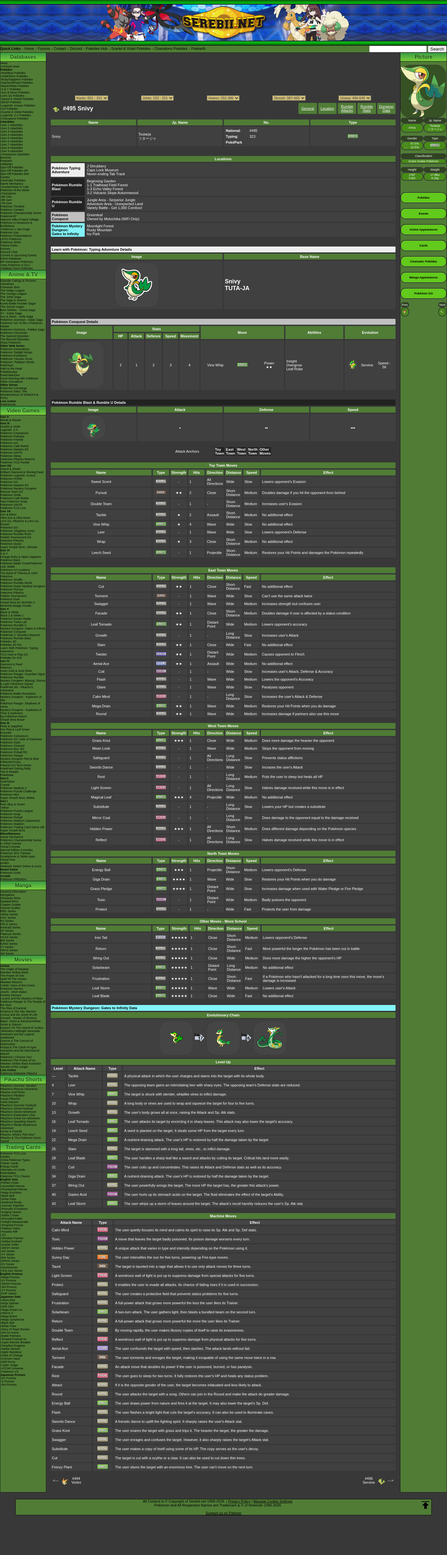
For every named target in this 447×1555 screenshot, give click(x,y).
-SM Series (7, 1251)
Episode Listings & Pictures (18, 280)
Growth (101, 635)
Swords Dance (101, 767)
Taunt (56, 1266)
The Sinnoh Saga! (12, 306)
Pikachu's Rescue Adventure (18, 1089)
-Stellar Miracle (10, 1348)
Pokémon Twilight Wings (16, 352)
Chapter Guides (10, 904)
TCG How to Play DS (14, 654)
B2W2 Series (9, 943)
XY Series (6, 947)
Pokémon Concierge (13, 388)
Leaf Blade (101, 996)
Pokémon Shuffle (11, 579)
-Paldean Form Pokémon (16, 268)
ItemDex (5, 157)
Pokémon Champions (14, 433)
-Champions (8, 193)
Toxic (101, 900)
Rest (101, 777)
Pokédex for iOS (11, 657)
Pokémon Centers (12, 209)
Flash (101, 679)
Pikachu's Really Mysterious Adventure (18, 1126)
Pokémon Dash (10, 742)
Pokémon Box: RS (12, 749)
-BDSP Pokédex (11, 102)
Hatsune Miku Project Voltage (19, 219)
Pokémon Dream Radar (15, 618)
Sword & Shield (10, 469)
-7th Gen (6, 203)
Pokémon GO (9, 443)
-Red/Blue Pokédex (13, 73)
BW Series (7, 940)
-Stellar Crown (9, 1215)
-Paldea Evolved (11, 1241)
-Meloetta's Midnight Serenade (20, 1031)
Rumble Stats (367, 108)
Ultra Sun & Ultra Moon (15, 517)
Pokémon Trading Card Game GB (22, 827)
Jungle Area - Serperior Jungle (111, 200)
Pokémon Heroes (11, 988)
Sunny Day (60, 1257)
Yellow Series (9, 914)
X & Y (4, 553)
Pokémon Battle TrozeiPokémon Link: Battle (21, 565)
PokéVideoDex (10, 375)
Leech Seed (101, 553)
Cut (101, 586)
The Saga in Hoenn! (13, 300)
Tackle (101, 515)
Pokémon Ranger (11, 755)
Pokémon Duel (10, 599)
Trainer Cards (9, 1163)
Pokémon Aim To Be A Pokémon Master (21, 324)
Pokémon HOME (11, 478)
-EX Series (7, 1264)
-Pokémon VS (9, 1371)
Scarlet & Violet (10, 426)
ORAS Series (9, 950)
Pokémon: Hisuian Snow (16, 358)
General (307, 108)
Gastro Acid (77, 1194)
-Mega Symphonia (12, 1319)
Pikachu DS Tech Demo (15, 765)
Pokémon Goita (10, 872)
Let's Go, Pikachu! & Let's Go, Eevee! (19, 522)
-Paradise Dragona (12, 1345)
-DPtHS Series (10, 1261)
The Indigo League (12, 290)
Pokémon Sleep (10, 456)
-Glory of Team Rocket (14, 1329)
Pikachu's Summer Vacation (18, 1085)
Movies (23, 959)
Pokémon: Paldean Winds (17, 362)
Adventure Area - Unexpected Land (115, 204)
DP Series (6, 930)
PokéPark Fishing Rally (15, 768)
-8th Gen (6, 200)
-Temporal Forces (11, 1225)
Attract (57, 1385)
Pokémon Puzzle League (16, 811)
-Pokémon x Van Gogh (15, 229)
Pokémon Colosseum (14, 736)
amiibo (4, 863)
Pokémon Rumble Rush (15, 534)
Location (327, 108)
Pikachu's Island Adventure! (18, 1111)
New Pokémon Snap (13, 501)
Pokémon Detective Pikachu (18, 1073)
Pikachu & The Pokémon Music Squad (20, 1139)
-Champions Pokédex (14, 118)
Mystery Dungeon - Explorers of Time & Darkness (21, 711)
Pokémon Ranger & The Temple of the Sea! (22, 1003)
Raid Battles (8, 1173)
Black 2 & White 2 (11, 615)
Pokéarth (198, 48)
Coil (101, 671)
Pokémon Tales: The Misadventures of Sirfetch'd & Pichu (19, 395)
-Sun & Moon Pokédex (15, 92)
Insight (291, 361)
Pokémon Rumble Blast (15, 638)
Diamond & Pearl (11, 664)
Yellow (4, 807)
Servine (367, 365)
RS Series (7, 921)
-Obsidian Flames (11, 1238)
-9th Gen (6, 196)
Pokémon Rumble (12, 677)
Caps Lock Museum (103, 170)
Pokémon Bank (10, 560)
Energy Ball (101, 870)
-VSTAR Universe (11, 1368)
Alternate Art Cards (12, 1169)
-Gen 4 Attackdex (11, 134)
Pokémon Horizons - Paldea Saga (22, 329)
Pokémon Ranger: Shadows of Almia (20, 705)
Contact (60, 48)
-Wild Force (7, 1362)
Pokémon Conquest (13, 631)
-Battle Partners (10, 1335)
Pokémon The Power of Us (17, 1060)
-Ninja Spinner (9, 1303)
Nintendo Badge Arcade (15, 605)
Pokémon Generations (15, 349)
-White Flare (8, 1199)
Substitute (101, 807)
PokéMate (7, 775)
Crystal (4, 784)
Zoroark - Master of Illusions (18, 1018)
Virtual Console (10, 846)
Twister (101, 654)
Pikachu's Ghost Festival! (16, 1108)
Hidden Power (101, 829)
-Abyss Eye (7, 1300)
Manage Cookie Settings (273, 1501)
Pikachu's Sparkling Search (18, 1121)
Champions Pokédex (171, 48)
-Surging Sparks (11, 1212)
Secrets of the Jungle (14, 1066)
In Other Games (10, 843)
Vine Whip (215, 365)
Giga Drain (101, 879)
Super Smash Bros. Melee (17, 797)
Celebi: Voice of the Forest (17, 985)
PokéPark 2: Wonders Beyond (19, 635)
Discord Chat (8, 252)
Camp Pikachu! (10, 1098)
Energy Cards (9, 1166)
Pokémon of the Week (14, 190)
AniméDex (7, 284)
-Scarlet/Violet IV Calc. (15, 187)
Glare (101, 687)
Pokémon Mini (9, 794)
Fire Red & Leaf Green (15, 729)
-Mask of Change (11, 1355)
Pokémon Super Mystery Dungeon (22, 586)
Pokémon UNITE (11, 452)
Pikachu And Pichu (12, 1092)
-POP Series (8, 1293)
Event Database (10, 258)
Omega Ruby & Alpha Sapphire (20, 556)
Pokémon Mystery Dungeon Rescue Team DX (18, 490)
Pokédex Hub (97, 48)
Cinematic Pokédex (13, 180)
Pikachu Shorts (23, 1079)
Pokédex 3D (8, 641)
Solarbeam (100, 967)
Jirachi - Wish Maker (13, 992)
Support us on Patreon (223, 1513)
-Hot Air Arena (9, 1332)
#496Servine (369, 1480)
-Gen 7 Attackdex (11, 144)
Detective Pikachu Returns (17, 459)
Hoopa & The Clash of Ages (18, 1047)
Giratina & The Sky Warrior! (18, 1011)
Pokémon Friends (11, 439)
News (4, 63)
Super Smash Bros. (13, 830)
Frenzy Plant (62, 1467)
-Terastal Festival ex (13, 1339)
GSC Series (8, 917)
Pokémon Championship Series (20, 213)
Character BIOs (10, 898)
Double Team (101, 504)
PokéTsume (8, 404)
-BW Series (7, 1257)
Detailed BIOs (9, 901)
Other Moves (265, 451)
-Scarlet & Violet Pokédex (17, 112)
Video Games (23, 410)
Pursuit (101, 493)
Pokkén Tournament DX (15, 537)
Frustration (101, 979)
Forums (44, 48)
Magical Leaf (101, 797)
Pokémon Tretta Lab (13, 622)
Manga (23, 885)
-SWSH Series (9, 1248)
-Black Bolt (7, 1195)
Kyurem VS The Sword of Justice (21, 1027)
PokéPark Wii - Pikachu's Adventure (16, 689)
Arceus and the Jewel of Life (18, 1014)
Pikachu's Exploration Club (17, 1115)
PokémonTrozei (10, 762)
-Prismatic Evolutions (14, 1208)
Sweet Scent (101, 482)
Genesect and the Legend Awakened (17, 1036)
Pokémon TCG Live (13, 508)
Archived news (10, 66)
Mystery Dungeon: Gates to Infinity (22, 628)
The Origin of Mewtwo (14, 969)
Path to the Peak (11, 368)
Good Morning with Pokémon (19, 378)
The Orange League (13, 293)
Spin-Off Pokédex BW (14, 174)
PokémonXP (8, 216)
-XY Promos (8, 1290)
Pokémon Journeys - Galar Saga (21, 319)
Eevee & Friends (11, 1131)
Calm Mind (101, 697)
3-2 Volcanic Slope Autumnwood (112, 193)
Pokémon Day (9, 232)
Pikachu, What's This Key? (17, 1134)
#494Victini (76, 1480)
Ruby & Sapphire (11, 726)
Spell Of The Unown (13, 979)
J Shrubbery (96, 166)
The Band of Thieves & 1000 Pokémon (18, 575)
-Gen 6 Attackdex (11, 141)
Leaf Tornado (101, 624)
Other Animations (11, 381)
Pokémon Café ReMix (14, 446)
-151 (3, 1235)
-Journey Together (12, 1205)
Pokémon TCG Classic (15, 1176)
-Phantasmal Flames (13, 1189)
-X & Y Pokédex (10, 89)
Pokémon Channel (12, 745)
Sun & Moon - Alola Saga (16, 316)
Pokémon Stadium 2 (13, 788)
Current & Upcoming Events (18, 255)
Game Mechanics (11, 183)
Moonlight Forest (100, 226)
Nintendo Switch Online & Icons (20, 866)
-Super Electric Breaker (15, 1342)
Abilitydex (6, 164)
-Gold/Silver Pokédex (14, 76)
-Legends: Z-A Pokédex (15, 115)
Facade (101, 613)
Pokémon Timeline (12, 206)
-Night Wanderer (11, 1352)
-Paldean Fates (10, 1228)
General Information (13, 891)
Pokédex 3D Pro (11, 644)
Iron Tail (101, 938)
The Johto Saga (10, 297)
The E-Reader (9, 771)
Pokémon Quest (11, 543)
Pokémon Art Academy (15, 570)
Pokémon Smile (10, 495)
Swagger (101, 604)
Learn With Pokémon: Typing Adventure (19, 649)
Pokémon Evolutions (13, 355)
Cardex (5, 177)
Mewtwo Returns (11, 982)
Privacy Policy (239, 1501)
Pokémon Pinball (11, 817)
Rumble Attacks (347, 108)
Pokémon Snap (10, 814)
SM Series (7, 953)
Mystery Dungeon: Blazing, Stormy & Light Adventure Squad (23, 682)
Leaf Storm (101, 988)
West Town (241, 451)
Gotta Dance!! (9, 1102)
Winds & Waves (10, 420)
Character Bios (10, 287)
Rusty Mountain (99, 230)
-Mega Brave (8, 1316)
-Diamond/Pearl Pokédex (16, 82)
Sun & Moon (8, 514)
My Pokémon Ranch (13, 716)
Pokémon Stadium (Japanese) (20, 820)
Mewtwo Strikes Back (14, 972)
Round (101, 714)
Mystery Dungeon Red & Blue (19, 758)
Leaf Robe (294, 369)
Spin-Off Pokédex (11, 167)
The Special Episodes (14, 336)
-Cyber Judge (9, 1365)
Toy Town (219, 451)
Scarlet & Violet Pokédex (131, 48)
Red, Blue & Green (12, 804)
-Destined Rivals (11, 1202)
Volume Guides (10, 908)
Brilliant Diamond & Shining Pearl (22, 472)
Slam (101, 645)
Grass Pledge (101, 889)
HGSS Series (9, 937)
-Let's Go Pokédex (12, 95)
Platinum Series (10, 934)
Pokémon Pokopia (12, 436)
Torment (101, 596)
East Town (230, 451)
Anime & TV (23, 274)
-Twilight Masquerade (14, 1221)
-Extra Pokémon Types (15, 1160)
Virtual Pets (7, 859)
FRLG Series (8, 924)
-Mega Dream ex (11, 1309)
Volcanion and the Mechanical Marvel (19, 1052)
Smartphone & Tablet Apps (17, 856)
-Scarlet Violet (9, 1244)
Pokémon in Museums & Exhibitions (16, 224)
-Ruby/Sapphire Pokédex (16, 79)
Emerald (5, 732)
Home (29, 48)
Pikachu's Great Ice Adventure (20, 1118)
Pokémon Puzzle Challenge (18, 791)
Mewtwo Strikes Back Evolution (20, 1063)
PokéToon (6, 365)
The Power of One (12, 975)
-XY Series (7, 1254)
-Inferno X (6, 1313)
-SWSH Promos (10, 1283)
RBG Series (8, 911)
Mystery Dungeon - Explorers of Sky (21, 698)
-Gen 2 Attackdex (11, 128)
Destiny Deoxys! (11, 995)
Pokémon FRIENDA (13, 879)
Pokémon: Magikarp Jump (17, 530)
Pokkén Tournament (13, 596)
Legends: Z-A (9, 429)
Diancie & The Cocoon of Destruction (16, 1042)
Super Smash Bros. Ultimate (18, 547)
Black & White (9, 612)
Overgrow (294, 365)
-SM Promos (8, 1287)
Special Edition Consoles (16, 850)
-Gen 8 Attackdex (11, 147)
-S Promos (7, 1381)
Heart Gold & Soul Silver (16, 670)
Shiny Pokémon (10, 342)
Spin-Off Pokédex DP (14, 170)
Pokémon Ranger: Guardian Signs (22, 674)
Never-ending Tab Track (106, 174)
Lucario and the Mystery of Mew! (21, 998)
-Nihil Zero (7, 1306)
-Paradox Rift (9, 1231)
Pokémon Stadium (12, 824)
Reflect (101, 840)
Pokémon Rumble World (16, 583)
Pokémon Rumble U (13, 625)
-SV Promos (8, 1280)
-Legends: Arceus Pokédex (18, 105)
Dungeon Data (386, 108)
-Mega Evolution (11, 1192)
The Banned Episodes (14, 339)
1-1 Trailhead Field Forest (107, 185)
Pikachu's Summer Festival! (18, 1105)
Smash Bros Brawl (12, 719)
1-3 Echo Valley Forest (105, 189)
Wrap (101, 542)
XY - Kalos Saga (11, 313)
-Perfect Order (9, 1182)
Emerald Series (10, 927)
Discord (76, 48)
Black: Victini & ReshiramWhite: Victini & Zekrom (20, 1023)
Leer (101, 532)
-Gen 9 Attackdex (11, 151)
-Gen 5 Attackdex (11, 138)
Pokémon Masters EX (14, 449)
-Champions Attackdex (15, 154)
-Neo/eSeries (9, 1267)
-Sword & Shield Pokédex (17, 99)
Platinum (6, 667)
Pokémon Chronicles (13, 332)
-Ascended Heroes (12, 1186)
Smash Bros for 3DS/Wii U (17, 602)
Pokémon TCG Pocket (14, 462)
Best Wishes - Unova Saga (18, 310)
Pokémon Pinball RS (13, 752)
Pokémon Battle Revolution (18, 693)
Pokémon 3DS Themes (15, 853)
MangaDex (7, 895)
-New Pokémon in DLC (15, 265)
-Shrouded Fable (11, 1218)
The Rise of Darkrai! (13, 1008)
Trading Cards (23, 1147)
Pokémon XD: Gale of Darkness (21, 739)
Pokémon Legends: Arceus (18, 475)
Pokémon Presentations (16, 235)
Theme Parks (9, 245)
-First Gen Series (11, 1270)
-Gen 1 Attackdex (11, 125)
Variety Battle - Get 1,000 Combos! (114, 208)
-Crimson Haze (10, 1358)
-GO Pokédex (9, 108)
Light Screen (101, 788)
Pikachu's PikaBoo (12, 1095)
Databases (23, 57)
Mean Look (101, 748)
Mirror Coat (101, 818)
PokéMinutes (8, 372)
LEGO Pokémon (11, 239)
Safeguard (101, 758)
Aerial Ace (101, 664)
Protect (101, 909)
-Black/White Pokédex (14, 86)
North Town (252, 451)
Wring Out (101, 958)
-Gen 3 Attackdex (11, 131)
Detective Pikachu (12, 540)
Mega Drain (101, 706)
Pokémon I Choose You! (16, 1057)
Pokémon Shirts (10, 242)
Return (100, 949)
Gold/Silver (7, 781)
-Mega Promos (10, 1277)
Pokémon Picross (11, 589)
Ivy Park (93, 234)
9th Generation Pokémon (16, 261)
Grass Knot (101, 740)
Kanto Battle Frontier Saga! (18, 303)
